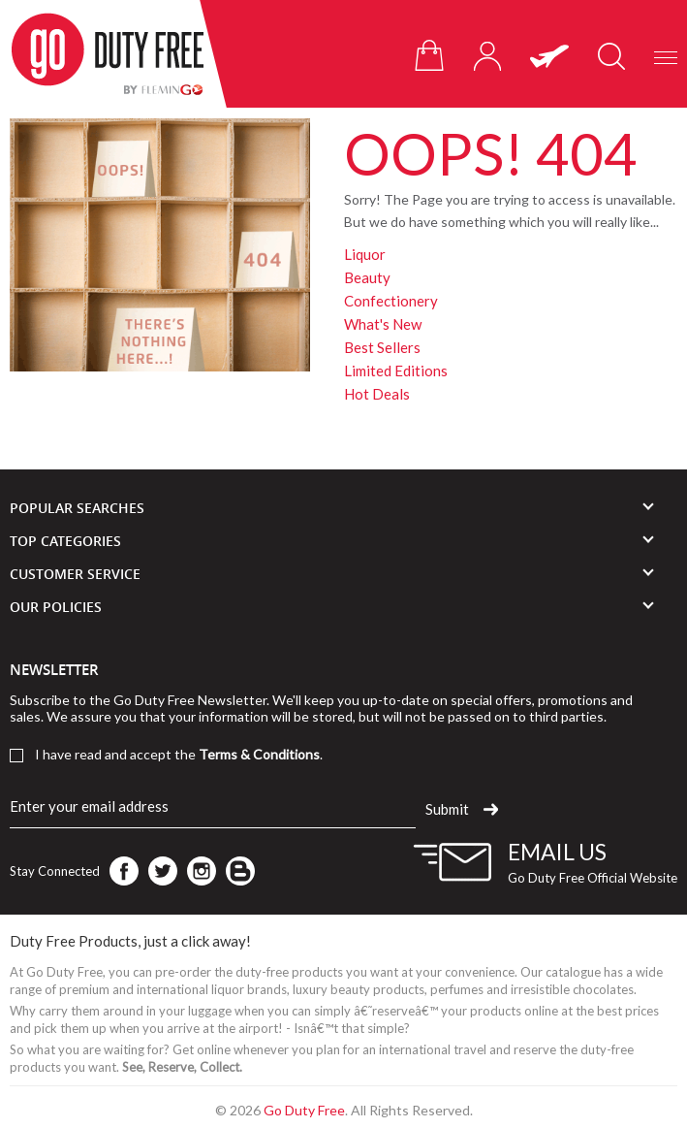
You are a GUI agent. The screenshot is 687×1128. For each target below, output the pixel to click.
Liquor (365, 254)
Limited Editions (396, 370)
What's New (383, 324)
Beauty (367, 277)
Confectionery (391, 300)
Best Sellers (382, 347)
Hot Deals (377, 394)
